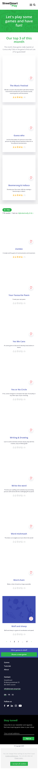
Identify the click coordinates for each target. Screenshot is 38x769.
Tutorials (7, 666)
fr (9, 695)
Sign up (28, 738)
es (13, 695)
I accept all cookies (19, 764)
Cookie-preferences (11, 756)
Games (6, 662)
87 (27, 642)
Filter (7, 210)
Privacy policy (19, 758)
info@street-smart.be (12, 689)
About (6, 669)
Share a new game (19, 654)
